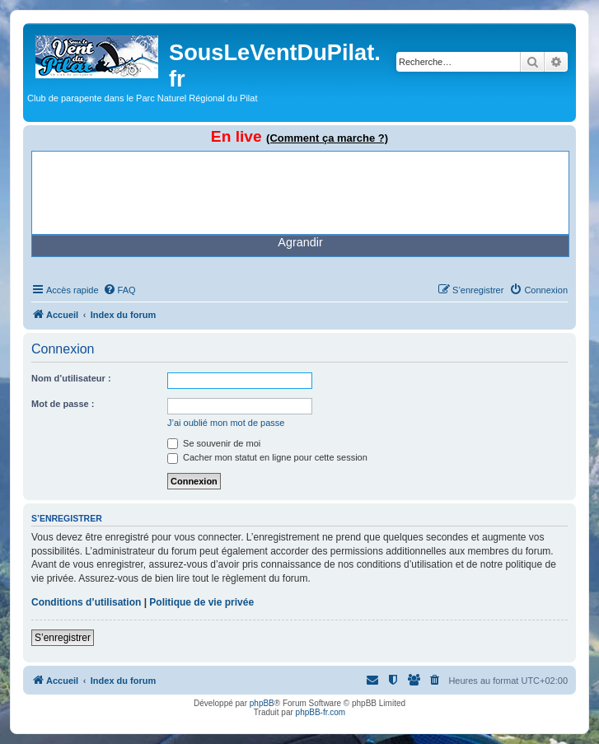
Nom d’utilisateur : (71, 378)
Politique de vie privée (201, 602)
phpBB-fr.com (321, 712)
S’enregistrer (63, 637)
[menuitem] (119, 290)
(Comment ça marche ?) (327, 138)
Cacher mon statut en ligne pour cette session (267, 457)
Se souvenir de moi (213, 443)
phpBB (262, 703)
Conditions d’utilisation (86, 602)
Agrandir (300, 242)
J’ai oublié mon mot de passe (225, 423)
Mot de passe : (62, 404)
